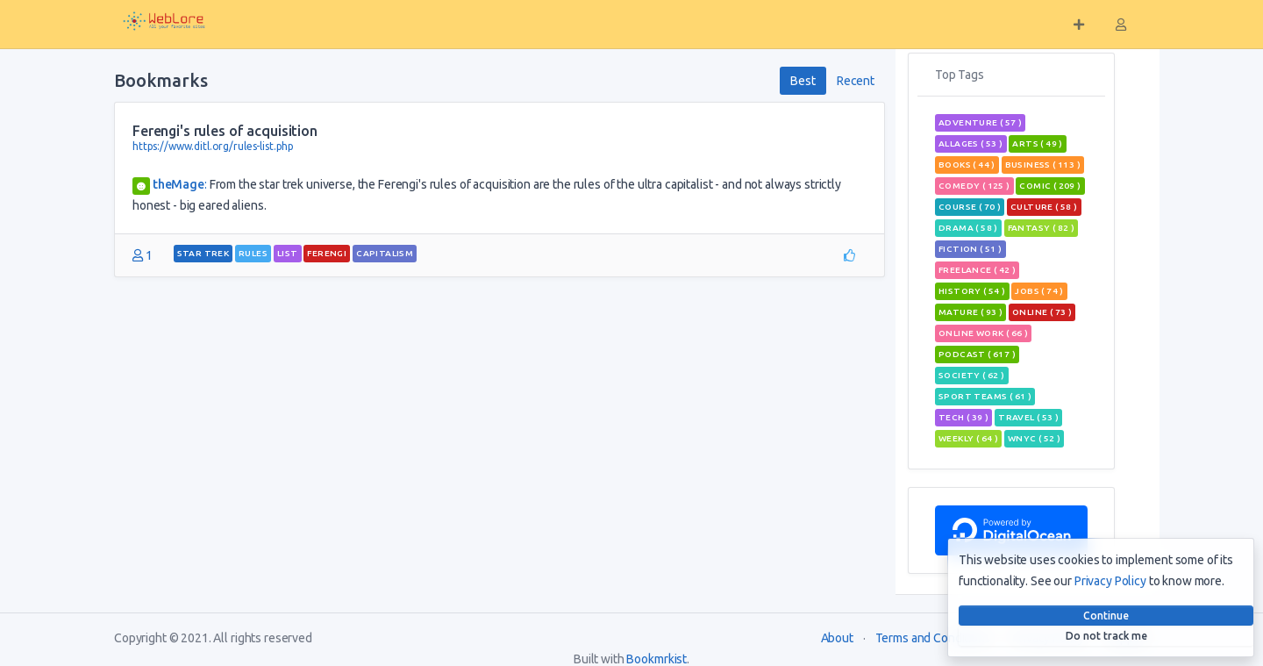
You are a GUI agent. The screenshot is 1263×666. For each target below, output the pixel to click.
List (287, 253)
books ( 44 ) (966, 164)
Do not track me (1106, 635)
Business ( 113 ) (1043, 164)
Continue (1106, 615)
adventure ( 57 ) (980, 122)
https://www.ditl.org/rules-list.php (213, 146)
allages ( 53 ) (970, 143)
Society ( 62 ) (971, 375)
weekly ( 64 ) (968, 438)
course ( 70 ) (969, 206)
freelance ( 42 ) (977, 270)
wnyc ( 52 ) (1034, 438)
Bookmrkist (656, 659)
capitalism (384, 253)
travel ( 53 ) (1028, 417)
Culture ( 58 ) (1044, 206)
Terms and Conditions (933, 638)
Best (802, 81)
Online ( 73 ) (1042, 312)
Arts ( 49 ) (1037, 143)
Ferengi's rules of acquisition (225, 131)
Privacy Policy (1110, 581)
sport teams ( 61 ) (984, 396)
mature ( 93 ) (970, 312)
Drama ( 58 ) (968, 228)
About (837, 638)
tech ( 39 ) (963, 417)
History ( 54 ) (972, 291)
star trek (203, 253)
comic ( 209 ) (1050, 185)
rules (253, 253)
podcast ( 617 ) (977, 354)
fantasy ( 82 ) (1041, 228)
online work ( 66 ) (983, 333)
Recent (855, 81)
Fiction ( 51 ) (970, 249)
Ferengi (326, 253)
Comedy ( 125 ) (974, 185)
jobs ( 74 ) (1039, 291)
